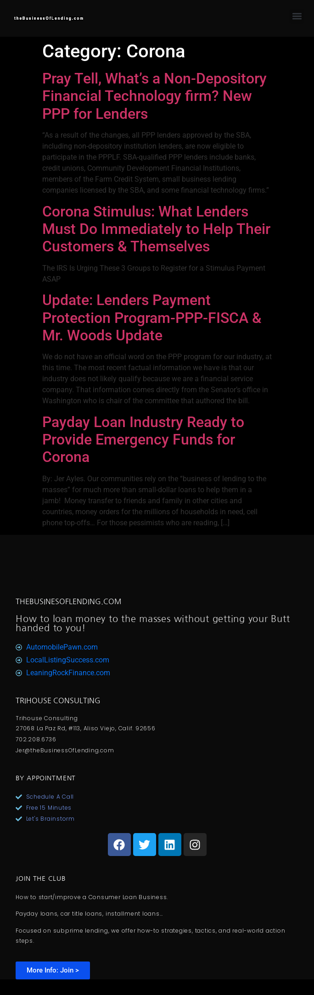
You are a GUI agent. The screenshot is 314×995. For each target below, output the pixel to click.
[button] (296, 16)
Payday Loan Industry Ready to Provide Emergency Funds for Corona (143, 439)
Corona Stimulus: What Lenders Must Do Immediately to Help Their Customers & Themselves (156, 229)
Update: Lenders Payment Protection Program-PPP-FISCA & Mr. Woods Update (152, 317)
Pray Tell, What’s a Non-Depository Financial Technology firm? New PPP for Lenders (154, 96)
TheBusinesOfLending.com (69, 601)
